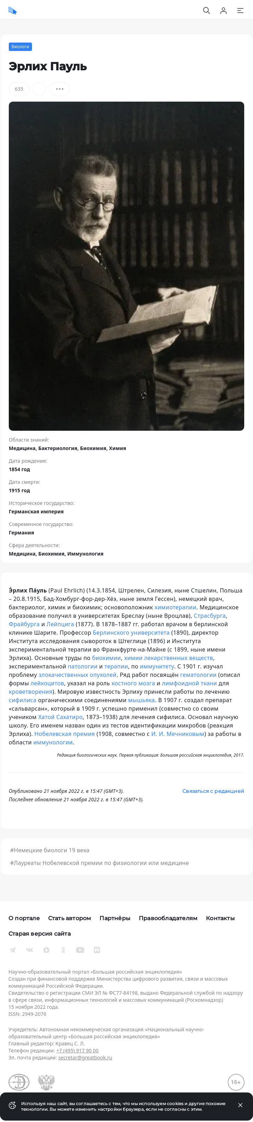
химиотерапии (175, 607)
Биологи (20, 47)
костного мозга (133, 683)
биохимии (106, 658)
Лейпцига (60, 624)
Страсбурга (210, 616)
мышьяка (141, 700)
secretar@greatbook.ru (85, 1057)
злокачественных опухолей (78, 675)
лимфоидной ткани (189, 683)
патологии (83, 666)
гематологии (198, 675)
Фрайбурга (24, 624)
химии (133, 658)
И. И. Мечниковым (178, 734)
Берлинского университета (131, 632)
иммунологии (53, 742)
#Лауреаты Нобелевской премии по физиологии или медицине (99, 863)
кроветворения (30, 691)
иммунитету (157, 666)
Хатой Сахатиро (60, 717)
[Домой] (12, 10)
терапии (116, 666)
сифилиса (23, 700)
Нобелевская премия (64, 734)
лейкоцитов (47, 683)
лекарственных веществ (178, 658)
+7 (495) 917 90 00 (77, 1050)
